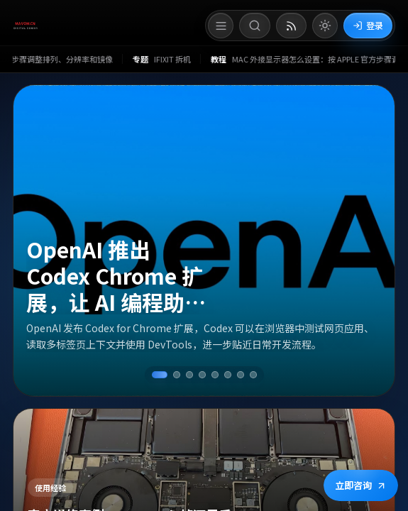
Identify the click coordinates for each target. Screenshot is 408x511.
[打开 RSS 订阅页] (291, 25)
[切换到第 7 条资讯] (240, 374)
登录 (368, 25)
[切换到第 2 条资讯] (176, 374)
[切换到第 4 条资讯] (202, 374)
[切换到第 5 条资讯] (215, 374)
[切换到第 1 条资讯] (159, 374)
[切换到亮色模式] (325, 25)
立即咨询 (361, 485)
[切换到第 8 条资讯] (253, 374)
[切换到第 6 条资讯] (227, 374)
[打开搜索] (254, 25)
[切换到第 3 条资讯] (189, 374)
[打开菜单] (220, 25)
